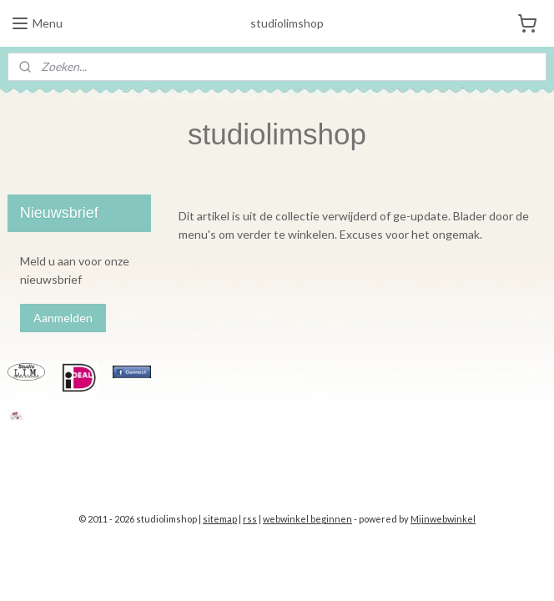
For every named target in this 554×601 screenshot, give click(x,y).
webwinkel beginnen (307, 518)
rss (250, 518)
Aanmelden (63, 318)
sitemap (220, 518)
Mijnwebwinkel (443, 518)
